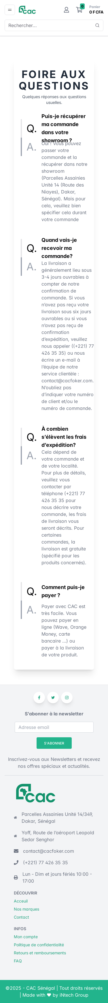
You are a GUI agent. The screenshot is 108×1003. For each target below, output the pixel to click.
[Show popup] (97, 25)
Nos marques (26, 909)
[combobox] (51, 25)
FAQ (18, 960)
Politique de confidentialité (39, 944)
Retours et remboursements (40, 952)
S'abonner (54, 743)
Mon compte (26, 936)
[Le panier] (79, 10)
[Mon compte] (66, 10)
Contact (21, 917)
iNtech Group (74, 995)
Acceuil (21, 900)
